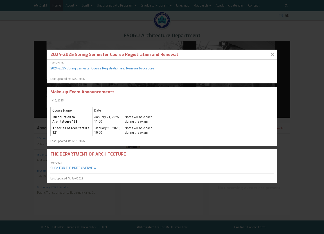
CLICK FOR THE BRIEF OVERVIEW (73, 168)
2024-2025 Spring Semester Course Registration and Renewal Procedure (102, 68)
